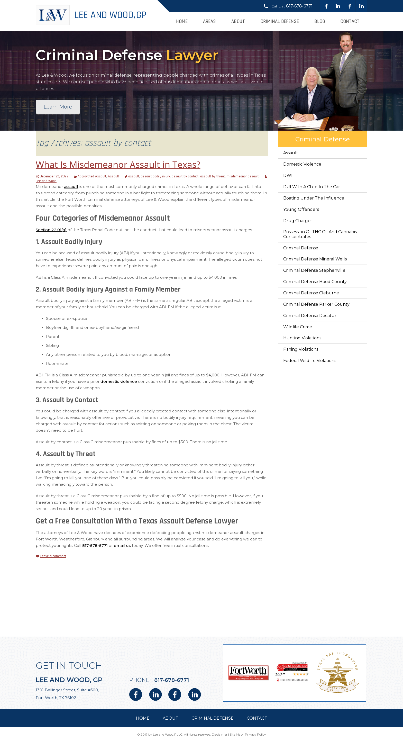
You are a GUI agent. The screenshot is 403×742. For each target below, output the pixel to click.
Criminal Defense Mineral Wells (315, 259)
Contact (350, 21)
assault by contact (185, 176)
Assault (113, 176)
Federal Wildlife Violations (309, 360)
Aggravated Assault (92, 176)
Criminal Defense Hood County (315, 281)
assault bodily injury (155, 176)
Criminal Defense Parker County (316, 304)
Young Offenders (301, 209)
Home (182, 21)
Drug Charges (297, 220)
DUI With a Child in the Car (311, 186)
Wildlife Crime (297, 326)
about (170, 718)
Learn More (57, 107)
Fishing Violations (300, 349)
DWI (287, 175)
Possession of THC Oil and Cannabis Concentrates (320, 234)
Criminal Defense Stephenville (314, 270)
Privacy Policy (255, 734)
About (238, 21)
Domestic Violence (302, 164)
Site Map (236, 734)
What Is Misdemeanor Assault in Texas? (118, 164)
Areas (209, 21)
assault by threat (212, 176)
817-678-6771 (299, 6)
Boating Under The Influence (313, 198)
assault (133, 176)
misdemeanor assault (243, 176)
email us (122, 545)
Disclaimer (219, 734)
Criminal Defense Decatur (309, 315)
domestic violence (118, 381)
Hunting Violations (302, 338)
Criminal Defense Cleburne (311, 293)
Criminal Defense (279, 21)
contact (257, 718)
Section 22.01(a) (51, 229)
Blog (319, 21)
